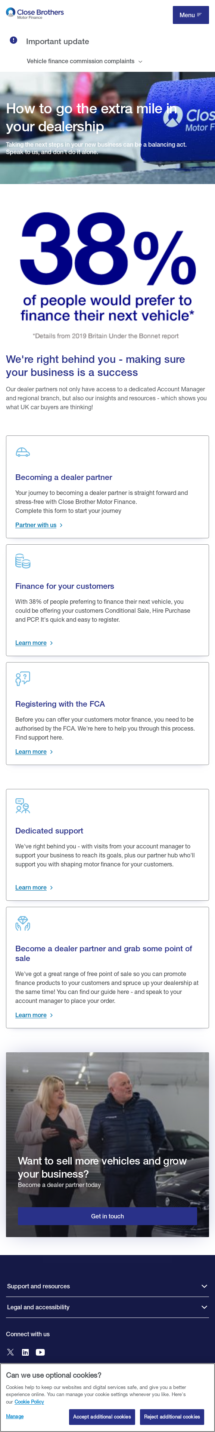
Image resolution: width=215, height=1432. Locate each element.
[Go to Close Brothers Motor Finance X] (10, 1353)
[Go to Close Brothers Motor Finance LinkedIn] (25, 1353)
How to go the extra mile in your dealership (91, 117)
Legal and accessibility (38, 1307)
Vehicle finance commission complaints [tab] (80, 61)
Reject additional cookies (172, 1417)
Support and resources (38, 1286)
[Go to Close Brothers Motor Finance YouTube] (40, 1353)
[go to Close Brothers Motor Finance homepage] (35, 14)
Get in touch (107, 1216)
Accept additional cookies (102, 1417)
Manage (15, 1416)
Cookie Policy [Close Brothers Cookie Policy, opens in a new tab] (29, 1402)
